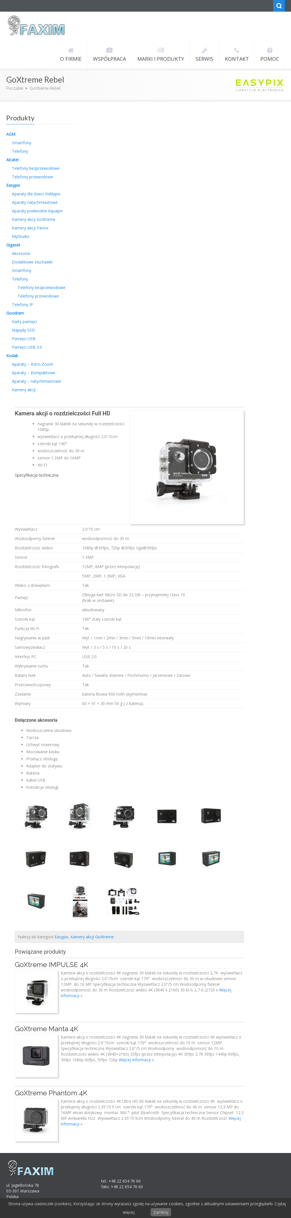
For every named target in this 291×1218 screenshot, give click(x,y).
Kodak (12, 355)
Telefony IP (22, 304)
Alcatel (12, 159)
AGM (10, 134)
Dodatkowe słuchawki (32, 262)
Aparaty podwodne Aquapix (37, 211)
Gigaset (13, 245)
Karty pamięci (24, 321)
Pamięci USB (24, 338)
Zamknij (160, 1212)
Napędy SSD (23, 330)
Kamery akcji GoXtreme (33, 219)
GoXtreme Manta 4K (46, 1029)
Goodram (15, 313)
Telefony (20, 151)
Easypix (13, 185)
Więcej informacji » (136, 1059)
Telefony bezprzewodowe (36, 168)
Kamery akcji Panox (30, 228)
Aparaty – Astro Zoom (32, 364)
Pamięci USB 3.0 (27, 347)
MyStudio (20, 236)
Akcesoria (21, 253)
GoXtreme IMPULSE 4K (51, 964)
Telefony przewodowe (32, 176)
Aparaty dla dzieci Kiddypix (36, 193)
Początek (14, 88)
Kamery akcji (24, 389)
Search (279, 6)
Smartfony (21, 142)
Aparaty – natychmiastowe (36, 381)
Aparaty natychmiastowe (35, 202)
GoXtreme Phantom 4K (51, 1093)
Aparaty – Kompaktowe (33, 372)
